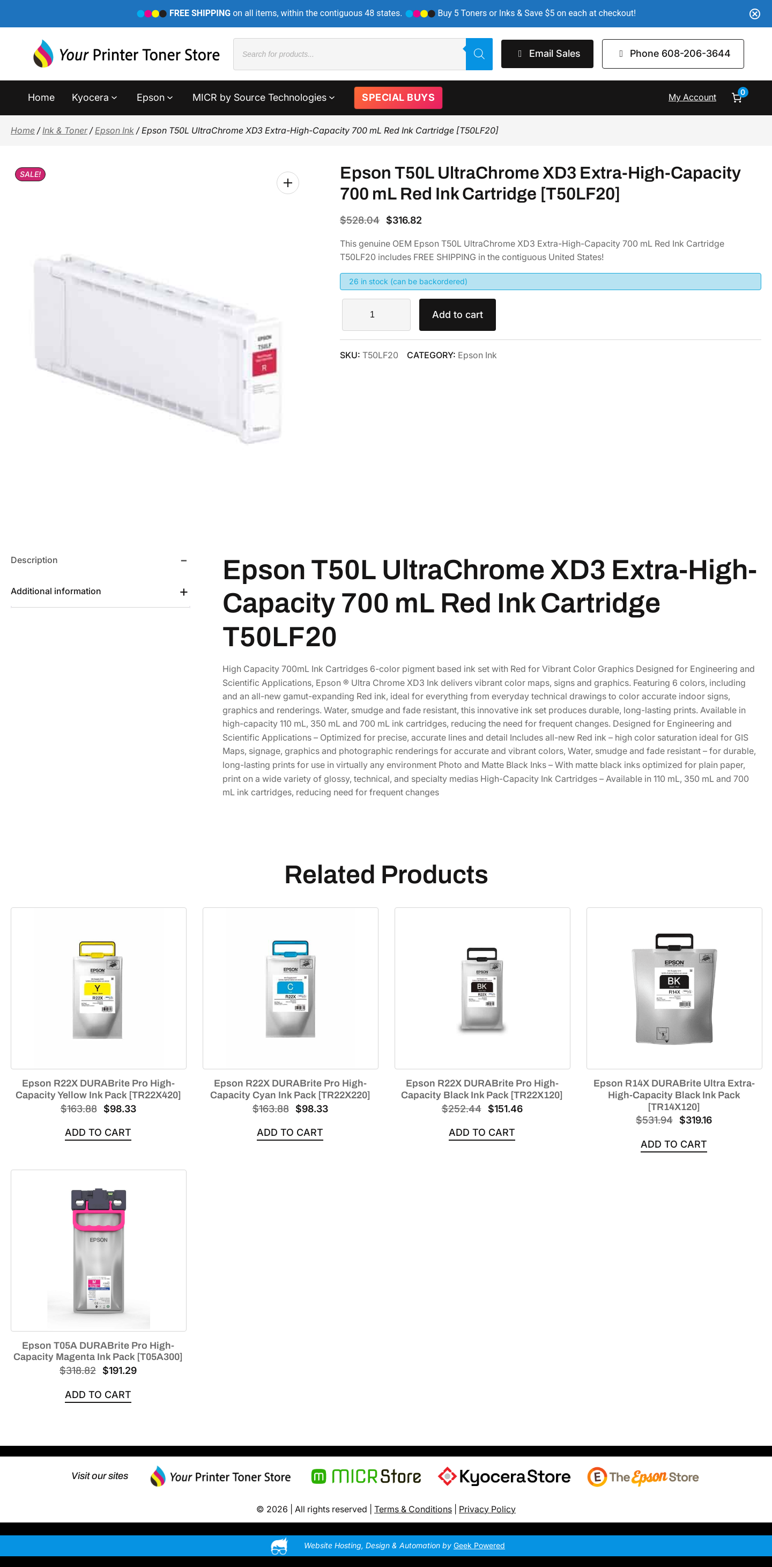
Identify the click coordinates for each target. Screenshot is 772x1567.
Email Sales (547, 53)
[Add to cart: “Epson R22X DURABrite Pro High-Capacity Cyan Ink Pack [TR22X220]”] (290, 1133)
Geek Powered (479, 1545)
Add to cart (457, 314)
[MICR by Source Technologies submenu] (332, 96)
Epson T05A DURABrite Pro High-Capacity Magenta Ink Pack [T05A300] (98, 1351)
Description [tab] (34, 560)
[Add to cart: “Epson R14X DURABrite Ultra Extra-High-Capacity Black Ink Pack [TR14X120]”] (674, 1144)
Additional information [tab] (56, 591)
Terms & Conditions (413, 1509)
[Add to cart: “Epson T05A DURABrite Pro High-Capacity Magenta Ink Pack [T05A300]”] (98, 1395)
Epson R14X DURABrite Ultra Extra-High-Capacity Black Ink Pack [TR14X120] (674, 1095)
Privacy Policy (487, 1509)
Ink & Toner (64, 130)
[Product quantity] (376, 315)
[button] (288, 183)
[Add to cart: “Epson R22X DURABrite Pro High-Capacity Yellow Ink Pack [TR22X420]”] (98, 1133)
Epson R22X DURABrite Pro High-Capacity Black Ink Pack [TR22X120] (482, 1089)
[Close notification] (754, 14)
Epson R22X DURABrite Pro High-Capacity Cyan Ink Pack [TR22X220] (290, 1089)
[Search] (479, 54)
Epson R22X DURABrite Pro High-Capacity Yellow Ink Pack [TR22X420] (98, 1089)
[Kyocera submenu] (114, 96)
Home (23, 130)
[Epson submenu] (170, 96)
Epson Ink (114, 130)
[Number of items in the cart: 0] (736, 97)
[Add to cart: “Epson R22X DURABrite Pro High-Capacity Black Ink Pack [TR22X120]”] (482, 1133)
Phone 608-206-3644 (673, 53)
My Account (692, 97)
